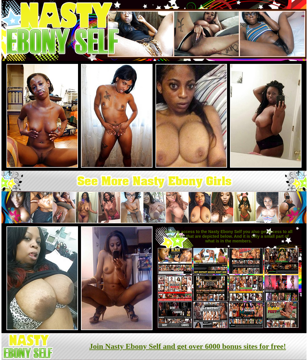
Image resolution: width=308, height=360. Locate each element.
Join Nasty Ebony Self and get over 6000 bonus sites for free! (187, 346)
